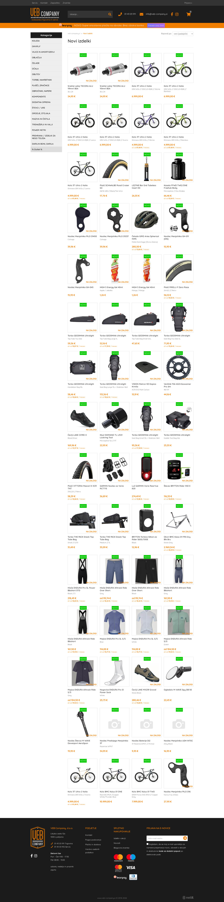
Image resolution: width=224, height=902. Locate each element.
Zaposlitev (55, 3)
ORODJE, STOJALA (41, 113)
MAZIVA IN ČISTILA (41, 119)
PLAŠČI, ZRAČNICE (40, 85)
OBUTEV (36, 74)
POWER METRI (39, 130)
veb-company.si (74, 33)
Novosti (117, 843)
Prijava (188, 3)
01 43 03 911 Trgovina (63, 843)
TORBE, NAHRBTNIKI (42, 80)
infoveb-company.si (156, 14)
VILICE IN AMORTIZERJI (43, 52)
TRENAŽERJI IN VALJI (42, 124)
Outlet (37, 149)
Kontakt (44, 3)
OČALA (35, 68)
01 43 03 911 (130, 14)
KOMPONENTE (39, 96)
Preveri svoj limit (156, 25)
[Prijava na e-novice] (185, 838)
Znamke (66, 3)
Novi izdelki (88, 33)
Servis (35, 3)
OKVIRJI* (36, 46)
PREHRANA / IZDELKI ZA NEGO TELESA (43, 137)
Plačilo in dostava (93, 844)
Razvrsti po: (166, 33)
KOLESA (36, 41)
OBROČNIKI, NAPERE (42, 91)
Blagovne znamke (121, 848)
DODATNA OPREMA (41, 102)
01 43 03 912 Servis (62, 847)
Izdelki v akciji (120, 838)
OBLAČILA (37, 57)
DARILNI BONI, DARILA (42, 144)
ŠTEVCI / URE (38, 107)
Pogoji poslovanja (93, 840)
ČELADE (35, 63)
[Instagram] (178, 14)
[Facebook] (173, 14)
